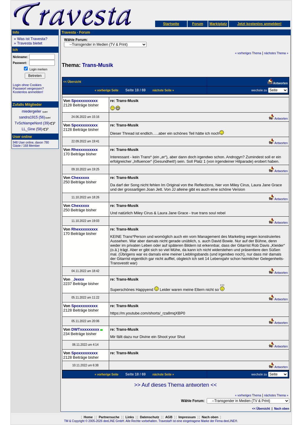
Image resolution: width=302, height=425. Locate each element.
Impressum (187, 417)
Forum (197, 24)
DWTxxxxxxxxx (85, 329)
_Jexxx (77, 279)
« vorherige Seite (107, 90)
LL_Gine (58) (35, 129)
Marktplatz (218, 24)
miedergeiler (35, 111)
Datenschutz (149, 417)
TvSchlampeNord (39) (35, 123)
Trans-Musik (97, 65)
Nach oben (281, 408)
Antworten (278, 118)
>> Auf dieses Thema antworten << (175, 385)
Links (129, 417)
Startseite (171, 24)
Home (88, 417)
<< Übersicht (261, 408)
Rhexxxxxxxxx (84, 149)
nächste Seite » (163, 90)
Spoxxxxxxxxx (84, 100)
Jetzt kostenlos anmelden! (259, 24)
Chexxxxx (80, 177)
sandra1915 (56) (35, 117)
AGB (168, 417)
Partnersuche (109, 417)
